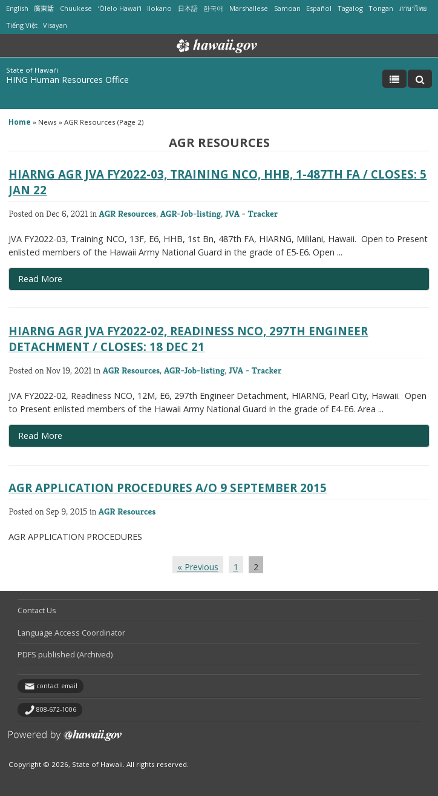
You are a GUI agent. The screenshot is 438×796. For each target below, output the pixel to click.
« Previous (197, 567)
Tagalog (350, 8)
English (17, 8)
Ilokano (159, 8)
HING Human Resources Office (67, 79)
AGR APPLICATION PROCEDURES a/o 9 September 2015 (167, 487)
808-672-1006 (56, 709)
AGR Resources (128, 213)
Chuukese (76, 8)
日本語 (188, 8)
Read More (56, 281)
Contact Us (37, 610)
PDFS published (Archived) (65, 654)
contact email (56, 686)
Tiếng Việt (22, 25)
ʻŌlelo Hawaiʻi (120, 8)
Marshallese (248, 8)
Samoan (287, 8)
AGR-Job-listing (190, 213)
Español (319, 8)
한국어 (213, 8)
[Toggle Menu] (394, 79)
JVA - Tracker (251, 213)
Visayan (55, 25)
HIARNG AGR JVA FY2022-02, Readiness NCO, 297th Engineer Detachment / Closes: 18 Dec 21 (188, 338)
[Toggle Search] (420, 79)
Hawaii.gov (216, 46)
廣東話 (44, 8)
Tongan (380, 8)
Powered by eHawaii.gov (65, 740)
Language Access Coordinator (71, 632)
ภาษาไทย (413, 8)
